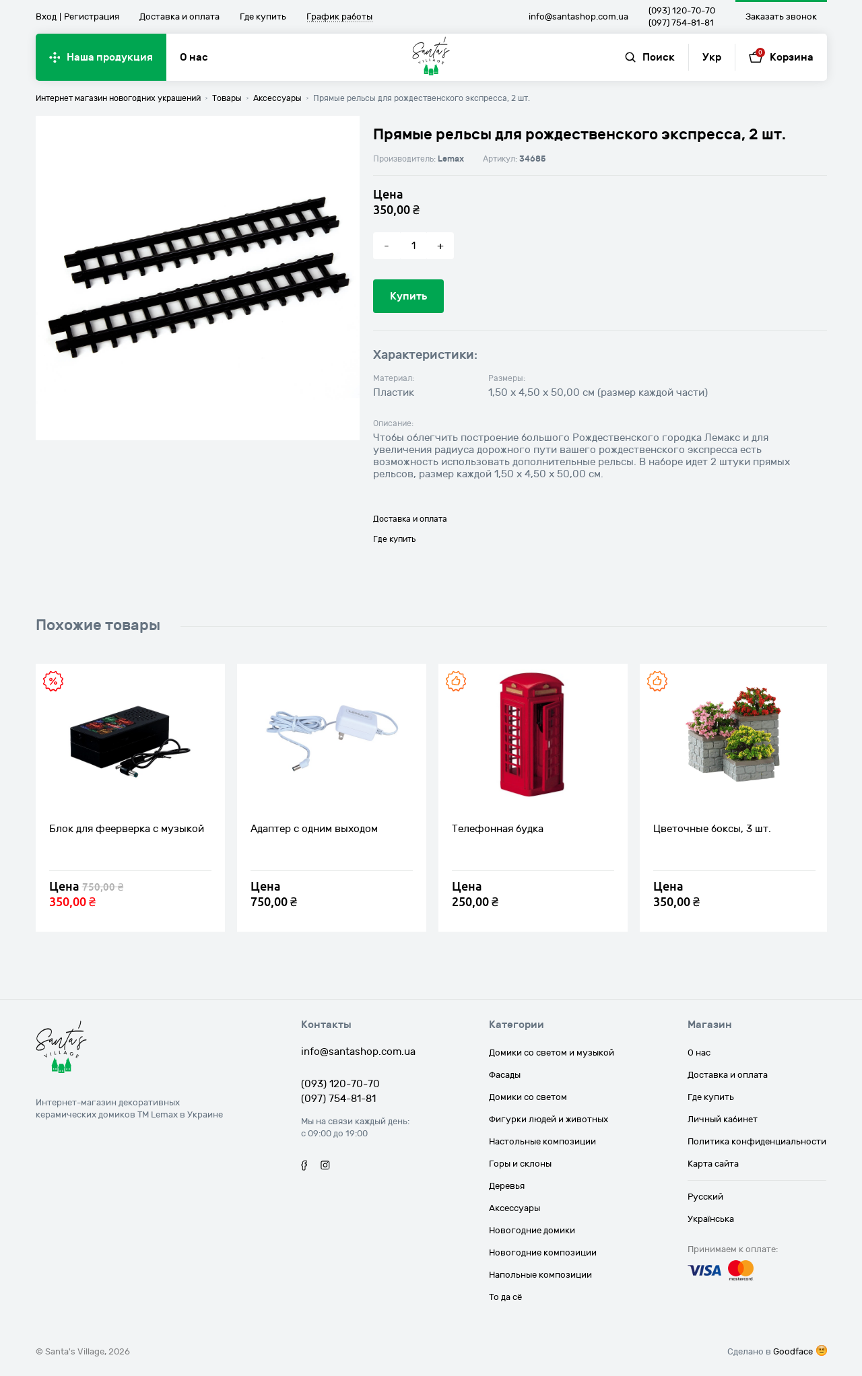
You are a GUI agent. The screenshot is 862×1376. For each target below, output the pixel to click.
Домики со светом (528, 1097)
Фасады (505, 1075)
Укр (711, 57)
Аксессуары (514, 1208)
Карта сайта (713, 1164)
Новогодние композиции (543, 1252)
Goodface (793, 1352)
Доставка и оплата (179, 17)
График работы (339, 17)
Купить (408, 296)
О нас (194, 57)
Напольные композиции (540, 1275)
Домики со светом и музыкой (551, 1052)
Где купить (263, 17)
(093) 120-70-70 (682, 10)
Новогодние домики (532, 1230)
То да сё (505, 1297)
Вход (46, 17)
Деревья (507, 1186)
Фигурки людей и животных (548, 1119)
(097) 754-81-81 (681, 23)
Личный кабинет (723, 1119)
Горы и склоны (520, 1164)
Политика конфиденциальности (757, 1141)
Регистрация (91, 17)
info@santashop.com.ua (578, 17)
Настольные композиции (542, 1141)
